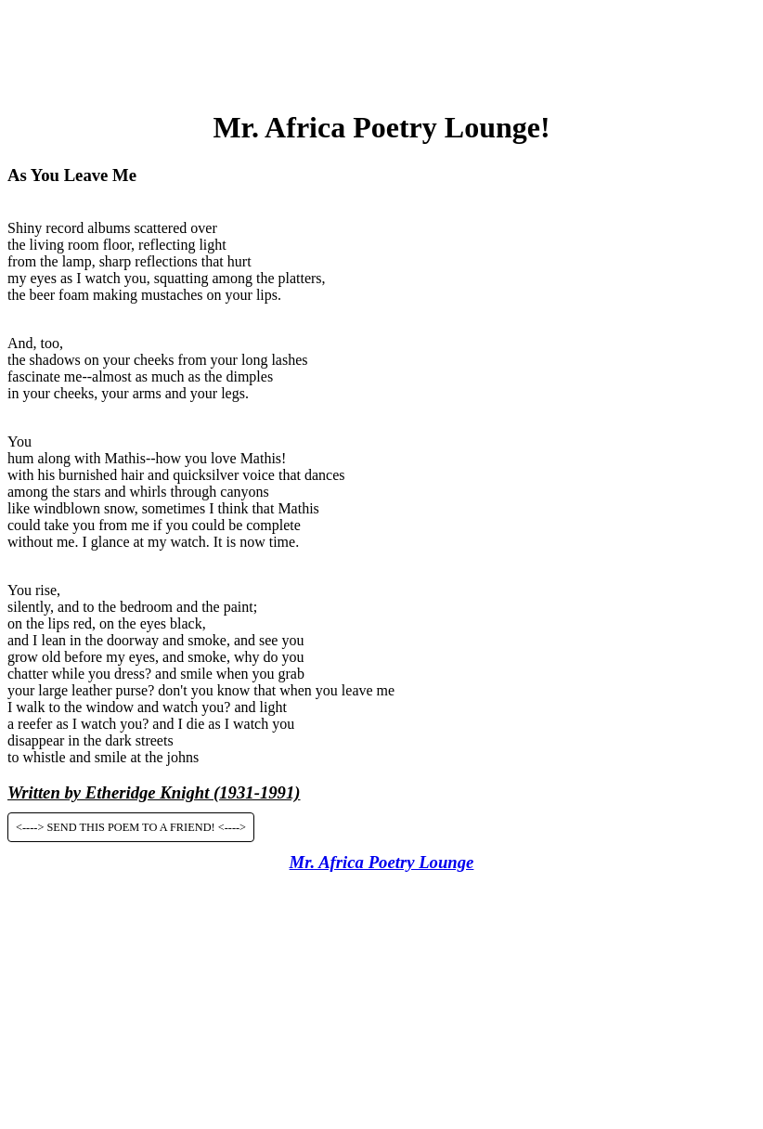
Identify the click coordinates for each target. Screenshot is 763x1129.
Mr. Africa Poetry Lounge (382, 862)
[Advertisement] (381, 49)
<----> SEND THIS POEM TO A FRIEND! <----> (131, 827)
